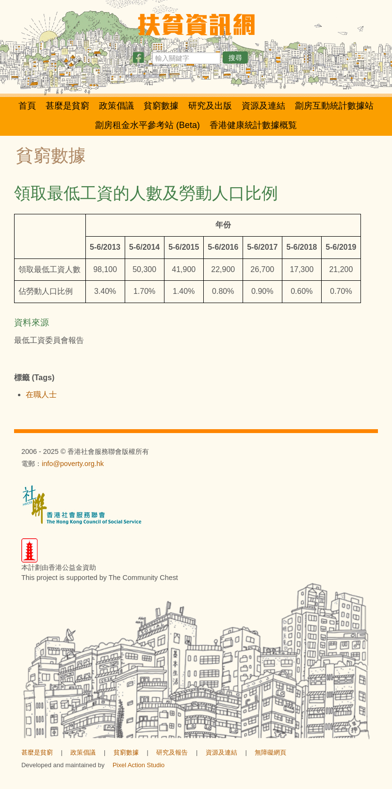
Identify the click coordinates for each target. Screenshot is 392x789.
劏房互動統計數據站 (334, 106)
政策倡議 (116, 106)
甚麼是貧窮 (67, 106)
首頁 (27, 106)
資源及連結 (263, 106)
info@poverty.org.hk (73, 463)
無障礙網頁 (270, 752)
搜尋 (235, 58)
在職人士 (41, 394)
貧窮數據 (161, 106)
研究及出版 (210, 106)
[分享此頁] (138, 59)
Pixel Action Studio (138, 765)
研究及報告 (172, 752)
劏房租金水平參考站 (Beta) (147, 125)
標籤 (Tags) (34, 377)
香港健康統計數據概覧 (253, 125)
